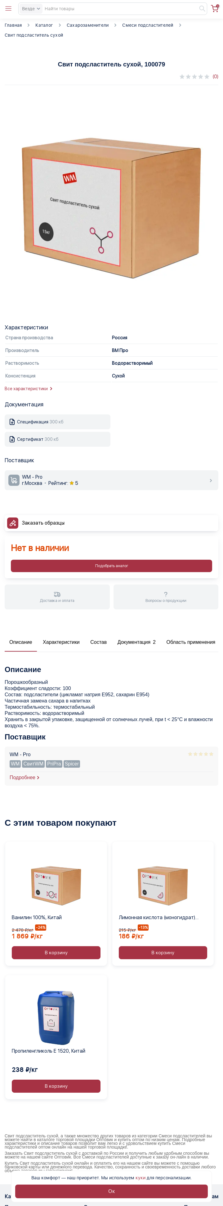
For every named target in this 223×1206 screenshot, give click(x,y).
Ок (111, 1191)
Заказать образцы (43, 523)
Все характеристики (28, 388)
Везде (31, 8)
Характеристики (61, 642)
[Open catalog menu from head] (8, 8)
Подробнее (22, 777)
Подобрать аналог (111, 566)
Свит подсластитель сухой (34, 35)
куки (140, 1177)
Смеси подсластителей (147, 25)
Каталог (44, 25)
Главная (13, 25)
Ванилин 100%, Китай (37, 917)
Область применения (190, 642)
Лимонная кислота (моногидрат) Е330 (157, 918)
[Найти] (199, 9)
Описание (20, 642)
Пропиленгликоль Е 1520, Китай (48, 1051)
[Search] (112, 8)
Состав (98, 642)
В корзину (56, 952)
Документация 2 (137, 642)
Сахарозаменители (88, 25)
